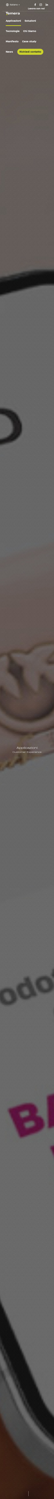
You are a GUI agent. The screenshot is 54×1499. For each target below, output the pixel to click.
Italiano (14, 4)
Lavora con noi (36, 8)
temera (13, 13)
